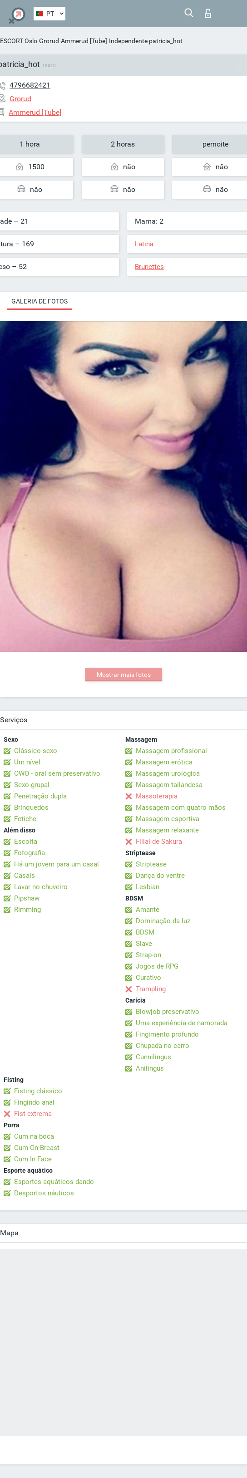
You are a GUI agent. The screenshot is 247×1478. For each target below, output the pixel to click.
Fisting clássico (38, 1091)
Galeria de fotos (39, 301)
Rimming (27, 909)
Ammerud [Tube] (84, 40)
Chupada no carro (162, 1046)
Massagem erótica (164, 762)
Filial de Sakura (159, 841)
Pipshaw (27, 898)
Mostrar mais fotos (124, 674)
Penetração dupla (40, 796)
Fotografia (29, 853)
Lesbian (147, 887)
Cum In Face (33, 1159)
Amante (147, 909)
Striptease (151, 864)
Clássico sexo (35, 751)
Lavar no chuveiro (41, 887)
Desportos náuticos (44, 1193)
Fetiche (25, 819)
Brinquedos (31, 807)
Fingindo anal (34, 1102)
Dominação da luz (163, 921)
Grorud (49, 40)
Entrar (208, 13)
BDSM (145, 932)
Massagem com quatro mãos (181, 807)
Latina (144, 244)
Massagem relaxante (167, 830)
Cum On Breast (36, 1148)
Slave (144, 944)
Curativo (148, 978)
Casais (24, 875)
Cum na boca (34, 1136)
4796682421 (30, 85)
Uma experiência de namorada (181, 1023)
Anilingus (150, 1068)
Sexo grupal (31, 785)
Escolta (25, 841)
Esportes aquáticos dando (54, 1182)
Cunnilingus (153, 1057)
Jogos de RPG (157, 966)
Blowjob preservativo (167, 1012)
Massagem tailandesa (169, 785)
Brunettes (149, 267)
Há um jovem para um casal (56, 864)
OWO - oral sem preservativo (57, 773)
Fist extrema (33, 1114)
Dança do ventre (160, 875)
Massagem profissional (171, 751)
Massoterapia (157, 796)
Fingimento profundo (167, 1034)
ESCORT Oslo (18, 40)
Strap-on (148, 955)
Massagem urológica (168, 773)
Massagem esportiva (167, 819)
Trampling (151, 989)
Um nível (27, 762)
